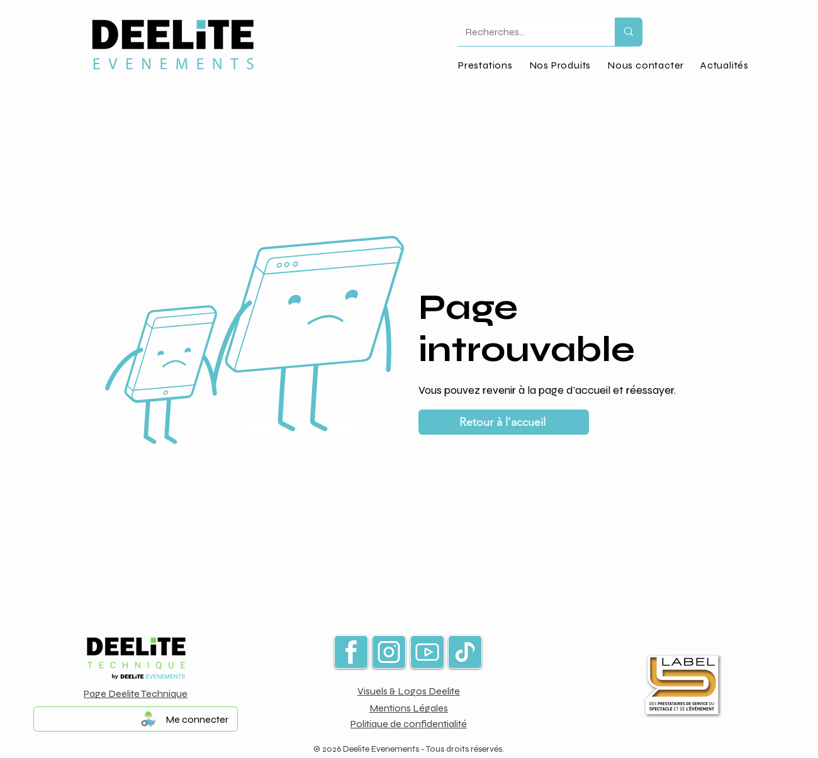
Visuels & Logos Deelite (408, 691)
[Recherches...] (526, 32)
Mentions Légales (408, 708)
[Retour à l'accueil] (503, 422)
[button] (560, 65)
